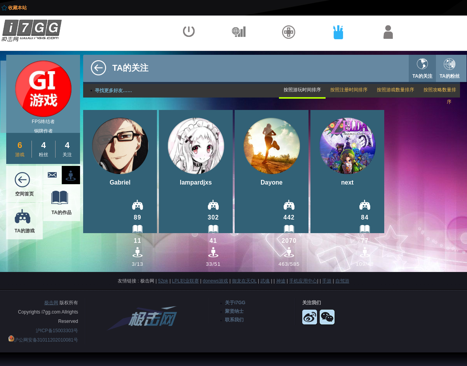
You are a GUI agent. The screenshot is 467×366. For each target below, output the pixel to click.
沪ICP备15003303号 (57, 330)
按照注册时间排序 (349, 89)
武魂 (265, 281)
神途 (281, 281)
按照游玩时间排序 (302, 89)
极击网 (51, 302)
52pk (163, 281)
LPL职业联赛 (185, 281)
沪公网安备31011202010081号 (46, 340)
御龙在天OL (244, 281)
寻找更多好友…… (113, 90)
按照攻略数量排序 (439, 96)
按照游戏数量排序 (395, 89)
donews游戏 (215, 281)
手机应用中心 (303, 281)
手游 (326, 281)
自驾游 (342, 281)
